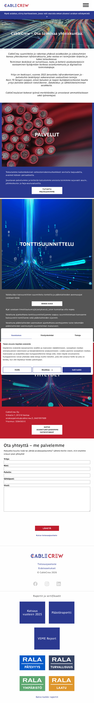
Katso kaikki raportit (47, 697)
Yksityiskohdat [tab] (46, 335)
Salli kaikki (77, 370)
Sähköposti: (9, 479)
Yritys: (6, 459)
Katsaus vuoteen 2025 (32, 612)
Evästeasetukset (47, 568)
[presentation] (47, 518)
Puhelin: (8, 472)
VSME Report (47, 638)
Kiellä (17, 370)
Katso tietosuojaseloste (46, 535)
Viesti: (7, 485)
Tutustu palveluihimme (47, 190)
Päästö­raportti (61, 612)
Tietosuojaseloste (47, 564)
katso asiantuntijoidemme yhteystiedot (47, 429)
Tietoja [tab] (78, 335)
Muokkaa (47, 370)
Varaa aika (47, 304)
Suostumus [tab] (16, 335)
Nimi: (6, 465)
